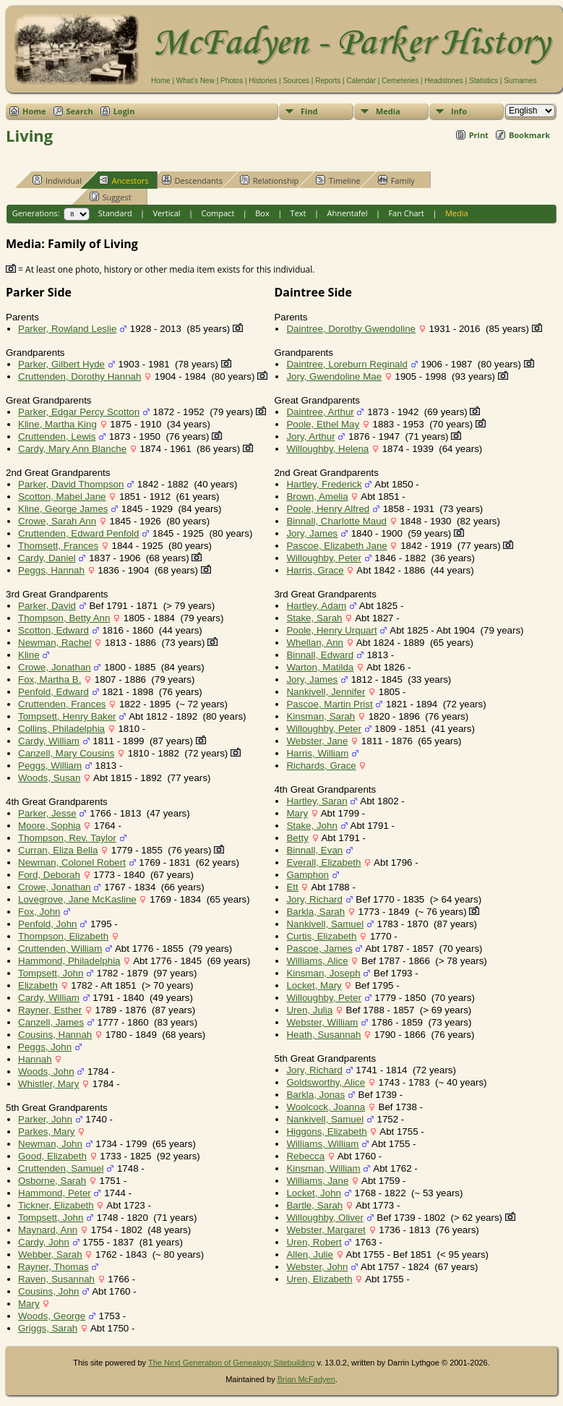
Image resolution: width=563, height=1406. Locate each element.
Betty (297, 837)
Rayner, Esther (50, 1010)
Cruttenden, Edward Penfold (78, 533)
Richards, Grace (321, 765)
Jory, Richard (314, 899)
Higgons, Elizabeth (326, 1131)
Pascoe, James (319, 948)
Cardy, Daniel (47, 558)
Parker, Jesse (47, 813)
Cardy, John (43, 1242)
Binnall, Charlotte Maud (336, 521)
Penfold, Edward (53, 691)
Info (459, 111)
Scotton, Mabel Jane (62, 496)
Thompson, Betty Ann (64, 618)
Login (124, 111)
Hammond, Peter (54, 1193)
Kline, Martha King (57, 424)
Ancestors (124, 180)
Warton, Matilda (319, 667)
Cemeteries (400, 81)
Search (79, 111)
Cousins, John (48, 1291)
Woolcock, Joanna (325, 1107)
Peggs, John (45, 1046)
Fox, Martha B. (49, 679)
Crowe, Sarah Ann (57, 521)
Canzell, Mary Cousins (66, 753)
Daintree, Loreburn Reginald (346, 364)
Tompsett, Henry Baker (67, 716)
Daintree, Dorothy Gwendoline (351, 328)
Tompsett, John (50, 973)
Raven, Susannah (56, 1279)
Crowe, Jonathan (54, 667)
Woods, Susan (49, 777)
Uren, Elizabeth (319, 1279)
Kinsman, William (323, 1168)
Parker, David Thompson (71, 484)
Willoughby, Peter (323, 558)
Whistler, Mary (48, 1083)
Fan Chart (406, 213)
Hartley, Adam (316, 605)
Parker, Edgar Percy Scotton (78, 411)
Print (479, 134)
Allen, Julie (309, 1254)
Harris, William (317, 753)
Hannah (35, 1059)
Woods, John (46, 1071)
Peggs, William (50, 765)
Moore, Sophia (49, 825)
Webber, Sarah (50, 1254)
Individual (57, 180)
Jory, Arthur (310, 436)
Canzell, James (51, 1022)
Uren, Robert (313, 1242)
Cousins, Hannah (55, 1034)
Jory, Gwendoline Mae (334, 376)
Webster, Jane (317, 741)
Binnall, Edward (319, 654)
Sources (296, 81)
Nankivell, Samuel (325, 924)
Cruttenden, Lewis (56, 436)
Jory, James (312, 533)
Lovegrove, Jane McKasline (77, 899)
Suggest (111, 197)
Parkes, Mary (46, 1131)
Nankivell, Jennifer (325, 691)
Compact (218, 213)
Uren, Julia (309, 1010)
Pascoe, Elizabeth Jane (336, 545)
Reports (327, 81)
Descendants (192, 180)
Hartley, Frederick (323, 484)
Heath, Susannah (323, 1034)
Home (161, 81)
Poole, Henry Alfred (327, 508)
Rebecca (305, 1156)
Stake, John (311, 825)
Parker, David (47, 605)
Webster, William (322, 1022)
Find (309, 111)
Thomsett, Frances (58, 545)
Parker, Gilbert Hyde (61, 364)
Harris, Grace (314, 570)
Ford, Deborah (49, 874)
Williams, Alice (317, 960)
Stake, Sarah (314, 618)
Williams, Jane (317, 1180)
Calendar (361, 81)
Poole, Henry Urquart (331, 630)
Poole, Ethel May (322, 424)
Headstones (443, 81)
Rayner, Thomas (53, 1266)
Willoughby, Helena (327, 448)
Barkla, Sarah (315, 911)
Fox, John (39, 911)
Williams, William (322, 1143)
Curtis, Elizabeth (321, 936)
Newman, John (50, 1143)
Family (396, 180)
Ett (292, 887)
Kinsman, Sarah (320, 716)
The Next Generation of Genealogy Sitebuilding (231, 1362)
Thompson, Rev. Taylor (67, 837)
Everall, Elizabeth (323, 862)
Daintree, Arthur (319, 411)
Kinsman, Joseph (323, 973)
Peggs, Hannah (51, 570)
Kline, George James (63, 508)
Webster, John (317, 1266)
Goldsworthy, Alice (325, 1082)
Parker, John (45, 1119)
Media (388, 111)
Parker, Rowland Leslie (67, 328)
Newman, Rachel (54, 642)
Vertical (167, 213)
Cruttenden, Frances (62, 704)
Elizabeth (38, 985)
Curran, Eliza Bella (58, 850)
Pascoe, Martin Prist (329, 704)
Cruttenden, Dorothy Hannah (79, 376)
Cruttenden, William (60, 948)
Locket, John (313, 1193)
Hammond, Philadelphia (69, 960)
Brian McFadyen (306, 1379)
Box (262, 213)
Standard (115, 213)
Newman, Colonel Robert (72, 862)
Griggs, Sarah (47, 1328)
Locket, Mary (313, 985)
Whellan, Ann (314, 642)
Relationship (269, 180)
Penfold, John (47, 924)
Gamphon (307, 874)
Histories (263, 81)
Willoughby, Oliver (324, 1217)
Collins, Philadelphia (61, 728)
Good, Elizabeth (52, 1156)
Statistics (483, 81)
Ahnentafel (347, 213)
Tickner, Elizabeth (56, 1205)
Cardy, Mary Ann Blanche (72, 448)
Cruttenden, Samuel (61, 1168)
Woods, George (51, 1316)
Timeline (338, 180)
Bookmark (529, 134)
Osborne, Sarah (52, 1180)
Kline (29, 654)
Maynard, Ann (47, 1229)
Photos (231, 81)
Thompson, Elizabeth (63, 936)
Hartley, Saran (316, 801)
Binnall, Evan (314, 850)
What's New (195, 81)
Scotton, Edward (53, 630)
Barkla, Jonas (315, 1094)
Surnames (520, 81)
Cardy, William (48, 741)
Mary (29, 1303)
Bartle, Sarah (314, 1205)
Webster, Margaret (325, 1229)
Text (298, 213)
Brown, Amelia (317, 496)
